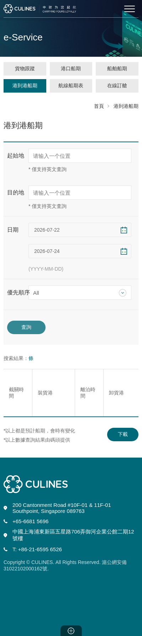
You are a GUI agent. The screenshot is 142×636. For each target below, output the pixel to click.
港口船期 (71, 68)
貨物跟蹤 (25, 68)
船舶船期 (117, 68)
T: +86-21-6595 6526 (37, 549)
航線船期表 (70, 85)
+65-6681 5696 (30, 521)
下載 (123, 434)
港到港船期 (24, 85)
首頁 (99, 106)
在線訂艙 (117, 85)
